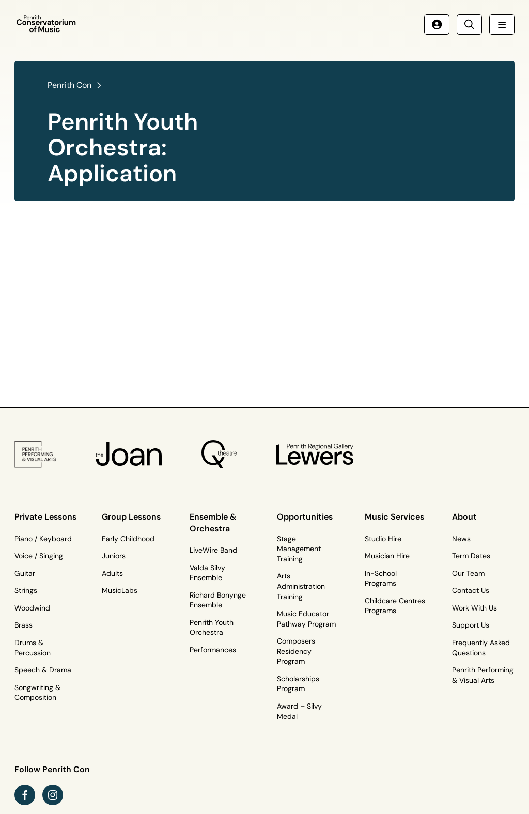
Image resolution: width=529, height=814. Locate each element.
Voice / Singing (38, 555)
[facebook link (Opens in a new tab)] (24, 795)
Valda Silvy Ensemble (207, 573)
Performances (213, 649)
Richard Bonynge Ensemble (218, 600)
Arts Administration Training (301, 586)
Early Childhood (128, 538)
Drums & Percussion (32, 648)
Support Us (470, 625)
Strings (25, 590)
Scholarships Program (298, 684)
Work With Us (474, 608)
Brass (23, 625)
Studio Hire (383, 538)
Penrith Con (69, 85)
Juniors (114, 555)
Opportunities (305, 516)
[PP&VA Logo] (35, 454)
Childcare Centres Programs (395, 606)
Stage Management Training (299, 548)
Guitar (24, 573)
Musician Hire (387, 555)
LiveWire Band (213, 550)
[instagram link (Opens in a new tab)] (52, 795)
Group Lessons (131, 516)
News (461, 538)
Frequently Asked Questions (481, 648)
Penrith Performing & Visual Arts (483, 675)
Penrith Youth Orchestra (212, 627)
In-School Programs (381, 578)
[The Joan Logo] (129, 454)
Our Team (468, 573)
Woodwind (32, 608)
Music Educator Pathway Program (306, 619)
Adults (112, 573)
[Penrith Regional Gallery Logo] (314, 453)
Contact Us (470, 590)
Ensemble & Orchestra (213, 522)
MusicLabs (119, 590)
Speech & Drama (42, 670)
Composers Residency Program (296, 651)
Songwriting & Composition (37, 692)
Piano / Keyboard (43, 538)
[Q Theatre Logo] (219, 454)
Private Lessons (45, 516)
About (464, 516)
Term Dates (471, 555)
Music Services (394, 516)
